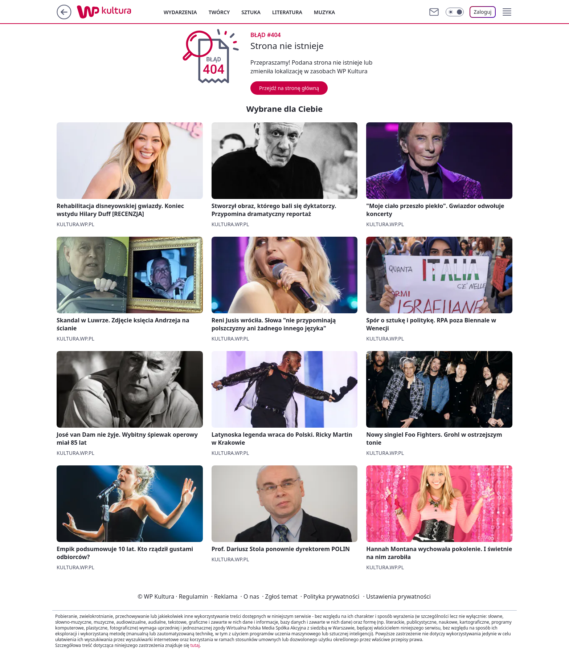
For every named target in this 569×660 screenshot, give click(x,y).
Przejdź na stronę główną (289, 88)
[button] (507, 12)
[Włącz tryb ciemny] (455, 12)
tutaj (195, 645)
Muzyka (324, 12)
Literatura (287, 12)
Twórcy (219, 12)
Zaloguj (483, 11)
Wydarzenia (180, 12)
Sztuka (251, 12)
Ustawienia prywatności (396, 596)
